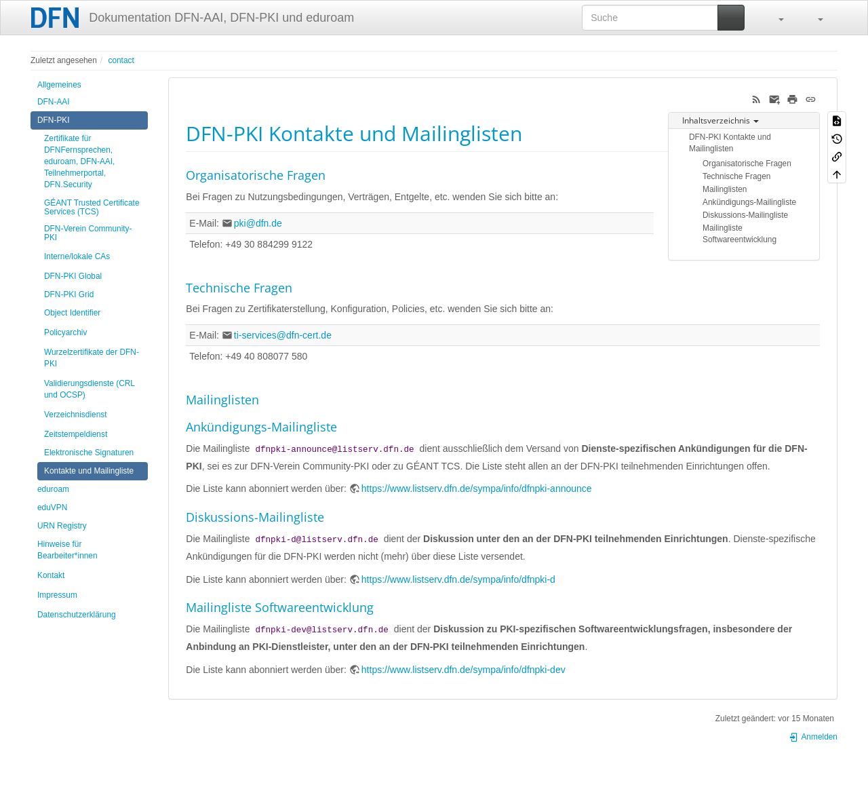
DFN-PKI (53, 120)
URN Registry (62, 526)
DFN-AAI (53, 102)
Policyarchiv (65, 332)
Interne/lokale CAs (77, 256)
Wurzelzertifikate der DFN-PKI (91, 357)
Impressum (57, 595)
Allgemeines (59, 85)
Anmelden (813, 737)
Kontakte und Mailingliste (89, 471)
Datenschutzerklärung (76, 614)
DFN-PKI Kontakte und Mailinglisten (730, 142)
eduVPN (52, 507)
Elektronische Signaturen (89, 452)
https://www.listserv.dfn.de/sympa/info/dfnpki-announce (476, 488)
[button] (774, 18)
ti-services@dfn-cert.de (283, 335)
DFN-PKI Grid (69, 294)
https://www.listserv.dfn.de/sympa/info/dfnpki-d (458, 579)
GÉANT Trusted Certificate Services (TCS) (92, 207)
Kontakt (50, 575)
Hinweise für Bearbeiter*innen (67, 549)
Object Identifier (72, 313)
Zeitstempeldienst (75, 434)
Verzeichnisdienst (75, 414)
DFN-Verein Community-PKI (88, 233)
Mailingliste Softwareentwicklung (739, 233)
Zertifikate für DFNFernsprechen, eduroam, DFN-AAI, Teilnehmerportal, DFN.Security (79, 161)
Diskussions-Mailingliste (745, 215)
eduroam (53, 489)
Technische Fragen (736, 176)
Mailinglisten (725, 189)
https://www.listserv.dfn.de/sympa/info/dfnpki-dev (463, 669)
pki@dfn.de (258, 223)
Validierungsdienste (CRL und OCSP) (89, 389)
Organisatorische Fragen (747, 163)
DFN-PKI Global (73, 276)
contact (121, 60)
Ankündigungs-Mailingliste (749, 202)
